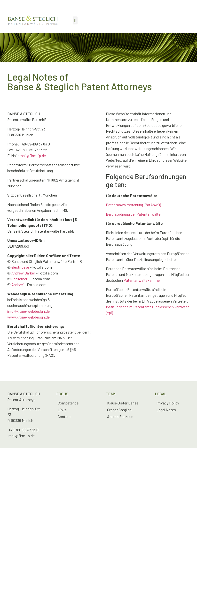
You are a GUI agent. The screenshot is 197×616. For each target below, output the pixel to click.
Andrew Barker (23, 273)
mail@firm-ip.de (33, 155)
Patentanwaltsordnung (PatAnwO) (133, 204)
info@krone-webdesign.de (28, 311)
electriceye (20, 267)
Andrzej (17, 284)
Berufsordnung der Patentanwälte (133, 214)
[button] (75, 20)
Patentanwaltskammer (142, 280)
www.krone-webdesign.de (28, 317)
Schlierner (19, 278)
